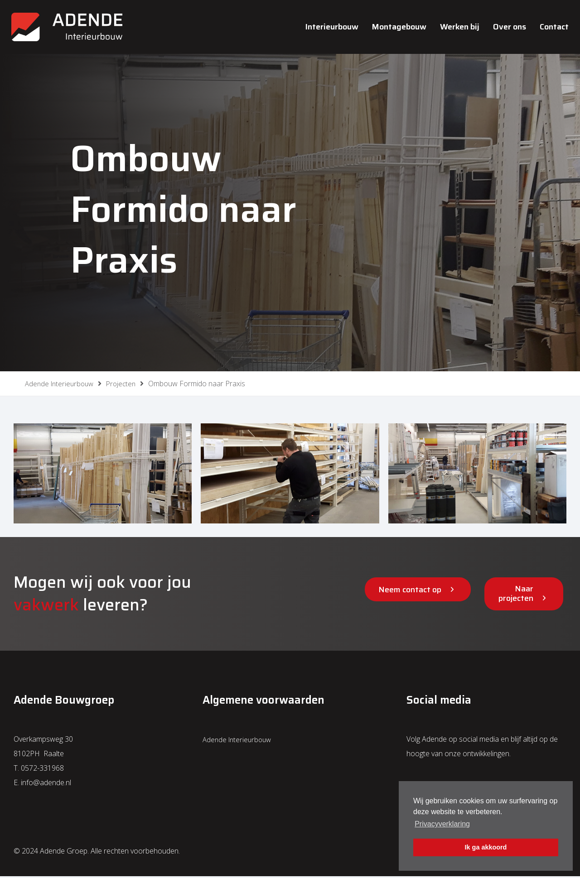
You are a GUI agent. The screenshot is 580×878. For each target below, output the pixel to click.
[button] (418, 591)
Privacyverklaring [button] (442, 824)
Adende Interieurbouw (239, 741)
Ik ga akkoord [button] (486, 847)
